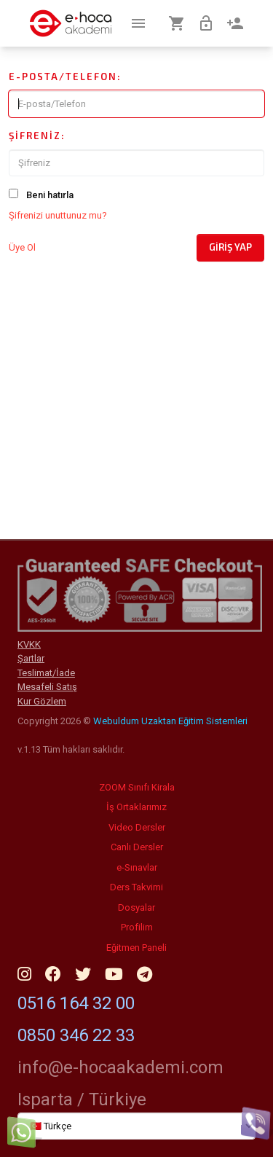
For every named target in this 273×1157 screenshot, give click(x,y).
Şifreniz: (37, 135)
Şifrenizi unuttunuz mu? (58, 215)
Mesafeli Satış (47, 686)
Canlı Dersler (137, 847)
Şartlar (30, 658)
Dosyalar (136, 907)
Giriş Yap (230, 247)
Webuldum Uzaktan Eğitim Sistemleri (170, 720)
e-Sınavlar (136, 867)
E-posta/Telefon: (65, 76)
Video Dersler (136, 827)
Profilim (137, 927)
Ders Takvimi (136, 887)
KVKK (29, 644)
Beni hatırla (50, 194)
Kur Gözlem (41, 701)
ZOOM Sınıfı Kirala (137, 787)
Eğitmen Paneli (136, 947)
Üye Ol (22, 247)
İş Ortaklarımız (136, 806)
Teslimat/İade (46, 672)
